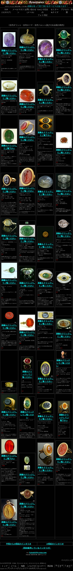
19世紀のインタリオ (55, 544)
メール (14, 566)
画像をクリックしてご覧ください (27, 374)
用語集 (50, 566)
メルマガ (32, 566)
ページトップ (67, 560)
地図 (23, 566)
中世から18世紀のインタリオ (18, 544)
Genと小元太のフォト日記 (42, 12)
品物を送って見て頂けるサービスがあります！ (47, 6)
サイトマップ (59, 566)
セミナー (41, 566)
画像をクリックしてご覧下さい (64, 417)
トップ (5, 566)
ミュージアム (68, 566)
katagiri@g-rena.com (38, 552)
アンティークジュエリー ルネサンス (23, 568)
